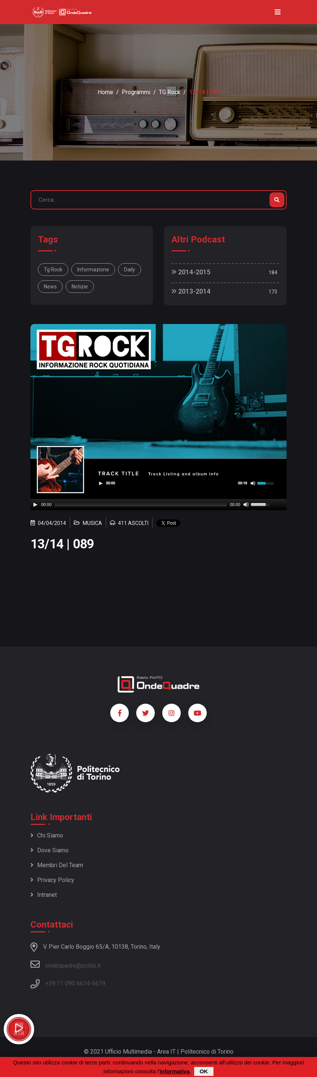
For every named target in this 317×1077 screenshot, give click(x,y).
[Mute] (246, 505)
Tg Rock (53, 269)
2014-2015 (190, 272)
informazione (93, 269)
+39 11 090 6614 (67, 983)
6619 (98, 983)
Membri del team (56, 865)
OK (204, 1071)
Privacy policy (52, 879)
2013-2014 (190, 291)
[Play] (35, 505)
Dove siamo (49, 850)
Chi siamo (46, 835)
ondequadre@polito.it (65, 964)
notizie (80, 287)
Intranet (43, 894)
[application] (158, 504)
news (50, 287)
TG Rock (169, 92)
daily (129, 269)
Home (105, 92)
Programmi (136, 92)
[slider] (141, 504)
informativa (175, 1071)
